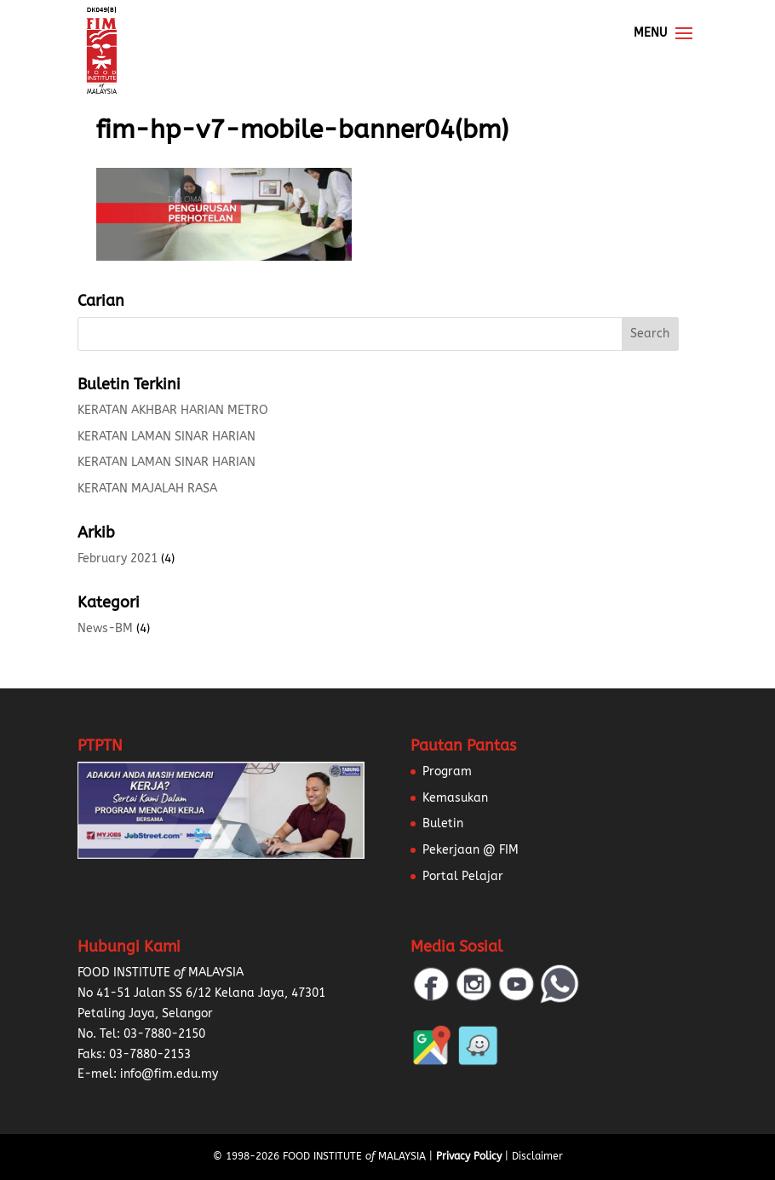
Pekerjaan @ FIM (470, 850)
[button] (34, 1145)
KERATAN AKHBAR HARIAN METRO (173, 410)
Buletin (442, 823)
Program (447, 771)
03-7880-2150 (164, 1034)
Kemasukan (455, 798)
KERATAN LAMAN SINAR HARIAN (166, 436)
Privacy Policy (469, 1156)
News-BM (105, 628)
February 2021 (118, 558)
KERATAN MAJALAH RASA (147, 488)
